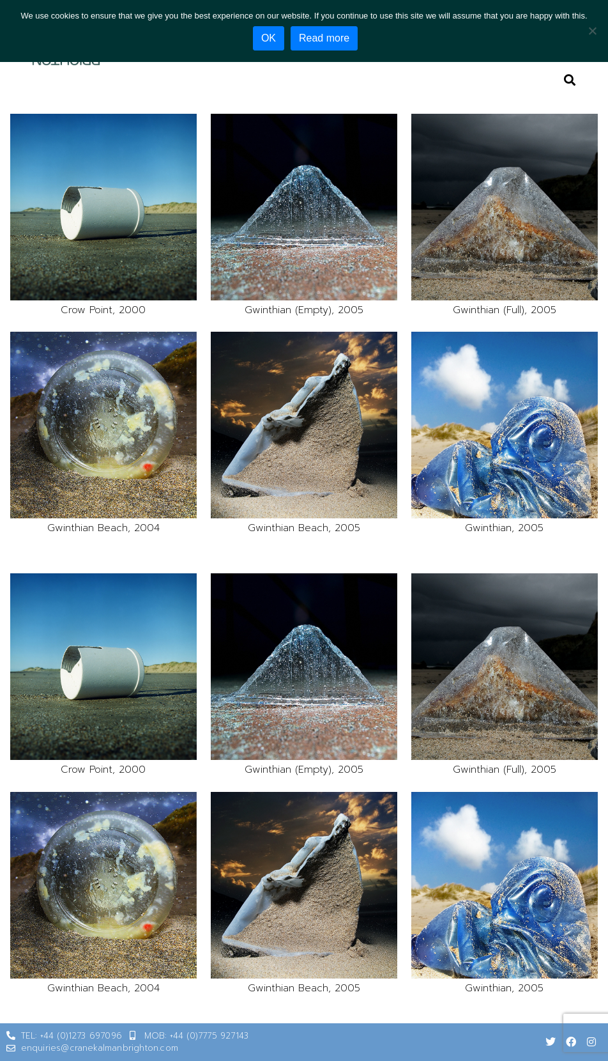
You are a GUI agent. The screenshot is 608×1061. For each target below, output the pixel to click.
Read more (326, 38)
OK (270, 38)
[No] (592, 30)
